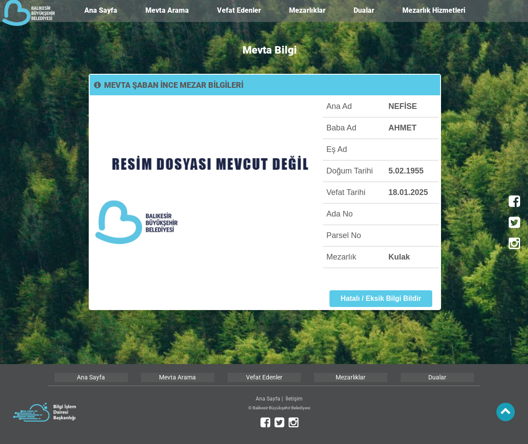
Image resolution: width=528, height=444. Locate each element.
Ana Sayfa (100, 10)
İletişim (294, 399)
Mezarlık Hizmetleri (433, 10)
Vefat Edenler (239, 10)
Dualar (364, 10)
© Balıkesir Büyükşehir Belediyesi (279, 407)
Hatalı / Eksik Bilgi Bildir (381, 298)
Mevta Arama (167, 10)
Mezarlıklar (307, 10)
